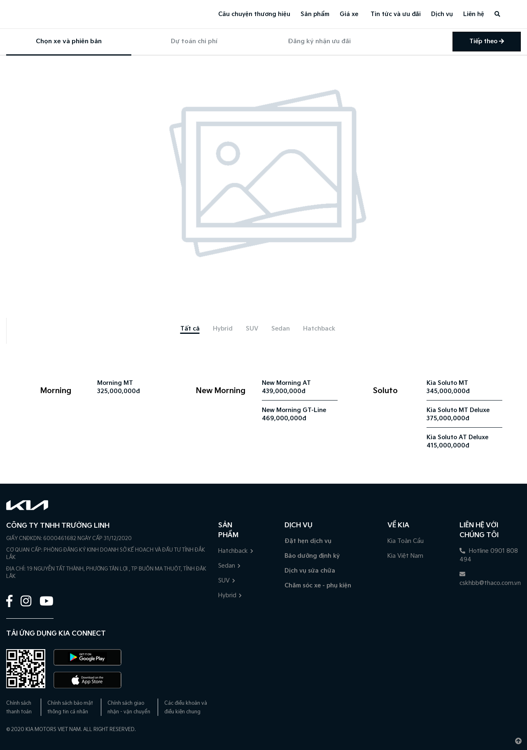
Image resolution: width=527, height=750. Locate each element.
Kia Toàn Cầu (405, 541)
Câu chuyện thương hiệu (254, 14)
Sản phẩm (315, 14)
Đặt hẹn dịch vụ (307, 541)
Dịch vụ (442, 14)
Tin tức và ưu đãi (396, 14)
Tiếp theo (486, 41)
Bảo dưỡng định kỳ (312, 555)
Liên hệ (473, 14)
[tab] (190, 328)
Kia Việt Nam (405, 555)
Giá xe (349, 14)
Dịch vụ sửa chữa (309, 570)
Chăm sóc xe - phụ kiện (317, 585)
